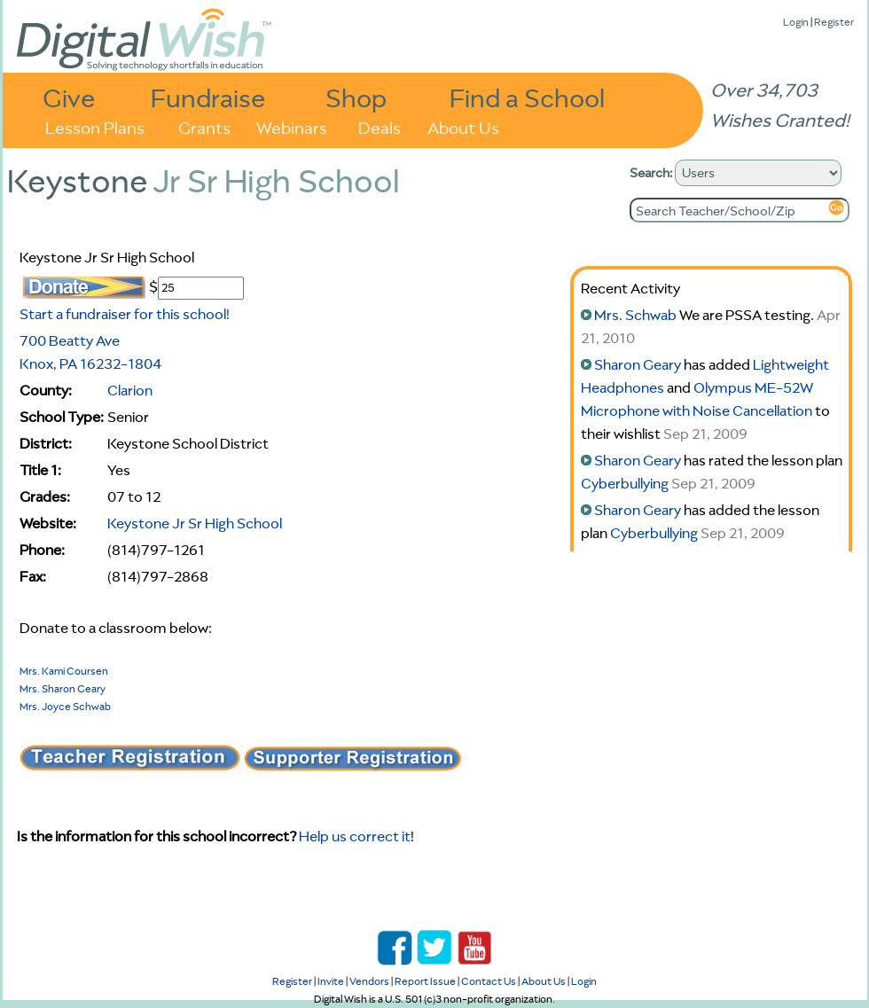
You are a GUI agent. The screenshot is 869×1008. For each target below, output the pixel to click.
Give (69, 97)
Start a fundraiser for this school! (125, 314)
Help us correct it (355, 836)
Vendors (369, 980)
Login (796, 21)
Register (834, 21)
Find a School (527, 97)
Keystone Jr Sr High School (194, 523)
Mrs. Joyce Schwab (65, 706)
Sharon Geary (637, 364)
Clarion (130, 390)
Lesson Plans (95, 126)
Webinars (291, 126)
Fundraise (208, 97)
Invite (330, 980)
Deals (379, 126)
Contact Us (488, 980)
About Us (463, 126)
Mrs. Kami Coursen (64, 670)
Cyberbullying (625, 483)
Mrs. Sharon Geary (63, 688)
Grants (204, 126)
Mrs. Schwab (635, 314)
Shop (356, 97)
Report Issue (425, 980)
